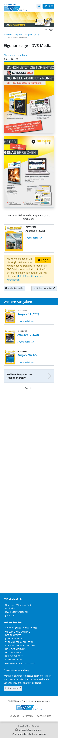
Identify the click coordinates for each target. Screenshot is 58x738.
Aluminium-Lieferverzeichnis (20, 662)
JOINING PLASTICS (14, 638)
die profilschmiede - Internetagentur (30, 734)
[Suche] (39, 6)
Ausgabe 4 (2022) (32, 34)
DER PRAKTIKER (13, 635)
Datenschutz (44, 716)
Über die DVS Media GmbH (19, 604)
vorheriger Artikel (14, 288)
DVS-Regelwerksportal (16, 611)
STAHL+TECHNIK (13, 659)
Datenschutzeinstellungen (30, 730)
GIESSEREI (8, 34)
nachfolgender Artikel (44, 288)
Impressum (28, 716)
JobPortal (10, 615)
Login (43, 260)
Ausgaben (18, 34)
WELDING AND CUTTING (17, 631)
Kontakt (14, 716)
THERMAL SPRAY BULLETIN (19, 642)
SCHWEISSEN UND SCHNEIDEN (21, 628)
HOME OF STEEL (13, 652)
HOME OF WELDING (15, 649)
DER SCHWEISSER (14, 655)
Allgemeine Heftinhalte (16, 54)
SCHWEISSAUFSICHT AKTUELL (20, 645)
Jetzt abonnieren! (13, 688)
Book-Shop (10, 608)
